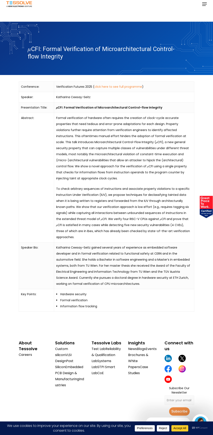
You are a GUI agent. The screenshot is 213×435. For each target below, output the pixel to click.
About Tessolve (28, 346)
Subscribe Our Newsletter (179, 390)
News (132, 348)
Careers (25, 354)
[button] (204, 11)
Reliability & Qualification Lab (106, 354)
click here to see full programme (118, 87)
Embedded (74, 367)
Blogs (141, 348)
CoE (100, 373)
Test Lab (98, 348)
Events (151, 348)
